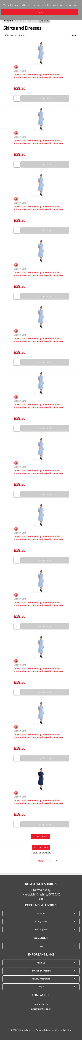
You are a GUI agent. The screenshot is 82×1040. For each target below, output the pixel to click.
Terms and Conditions (41, 970)
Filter (74, 35)
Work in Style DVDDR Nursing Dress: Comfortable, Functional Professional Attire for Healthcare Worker (38, 76)
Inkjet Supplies (41, 929)
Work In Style (20, 70)
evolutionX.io (65, 1030)
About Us (41, 962)
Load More (41, 836)
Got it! (39, 12)
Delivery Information (41, 978)
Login (41, 946)
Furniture (41, 913)
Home (8, 20)
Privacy (41, 986)
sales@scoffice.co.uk (41, 1008)
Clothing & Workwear (26, 20)
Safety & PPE (41, 921)
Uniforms (44, 20)
